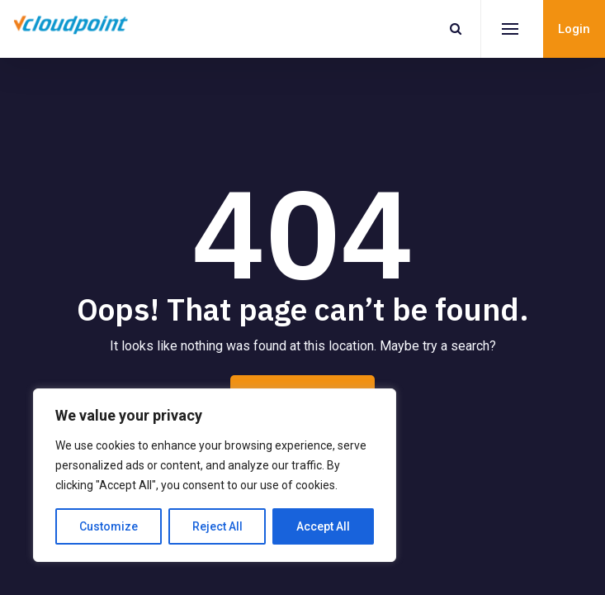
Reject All (217, 526)
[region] (214, 475)
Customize (108, 526)
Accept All (323, 526)
